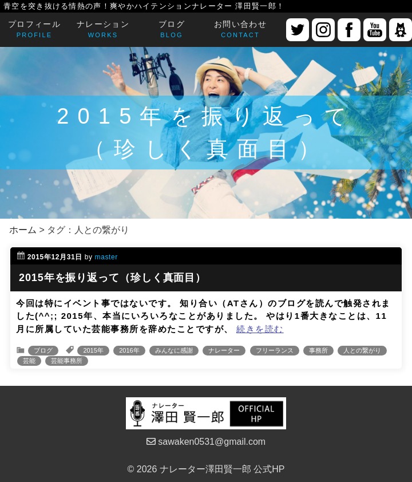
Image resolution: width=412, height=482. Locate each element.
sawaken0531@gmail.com (206, 442)
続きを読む (260, 329)
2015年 (93, 350)
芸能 (29, 360)
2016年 (129, 350)
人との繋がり (362, 350)
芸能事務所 (66, 360)
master (106, 257)
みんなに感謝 (174, 350)
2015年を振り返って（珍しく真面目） (112, 277)
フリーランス (275, 350)
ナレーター (224, 350)
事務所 (318, 350)
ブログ (43, 350)
